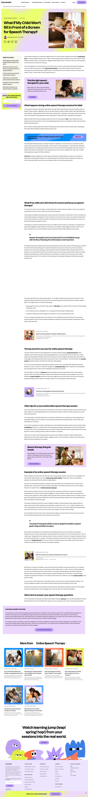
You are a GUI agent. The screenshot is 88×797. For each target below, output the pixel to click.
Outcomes (57, 778)
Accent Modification (29, 791)
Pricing (56, 771)
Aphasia (26, 786)
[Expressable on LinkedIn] (16, 792)
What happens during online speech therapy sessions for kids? (11, 62)
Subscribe (9, 785)
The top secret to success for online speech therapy (11, 74)
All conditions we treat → (30, 793)
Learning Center (7, 6)
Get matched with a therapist (44, 629)
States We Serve (58, 776)
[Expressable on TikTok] (20, 792)
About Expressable (59, 766)
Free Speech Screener (44, 766)
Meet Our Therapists (59, 769)
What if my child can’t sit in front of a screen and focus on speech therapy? (11, 68)
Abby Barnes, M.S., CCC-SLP (13, 37)
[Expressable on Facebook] (10, 792)
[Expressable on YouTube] (13, 792)
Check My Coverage (44, 769)
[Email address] (12, 101)
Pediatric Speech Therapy (30, 766)
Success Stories (43, 773)
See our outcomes (34, 463)
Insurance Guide (43, 771)
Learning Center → (43, 776)
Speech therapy (26, 2)
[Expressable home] (8, 764)
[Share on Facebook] (5, 41)
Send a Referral (58, 786)
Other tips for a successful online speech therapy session (11, 78)
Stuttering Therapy (28, 777)
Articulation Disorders (29, 779)
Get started (81, 2)
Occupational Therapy (29, 771)
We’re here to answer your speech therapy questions (10, 87)
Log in (73, 2)
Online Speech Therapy (19, 6)
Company (63, 2)
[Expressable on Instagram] (6, 792)
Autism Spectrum (28, 789)
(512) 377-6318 (73, 771)
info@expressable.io (74, 767)
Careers (57, 773)
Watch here (78, 136)
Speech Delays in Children (30, 782)
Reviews (57, 780)
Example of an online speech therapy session (11, 83)
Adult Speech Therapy (29, 769)
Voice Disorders (28, 784)
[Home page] (6, 2)
